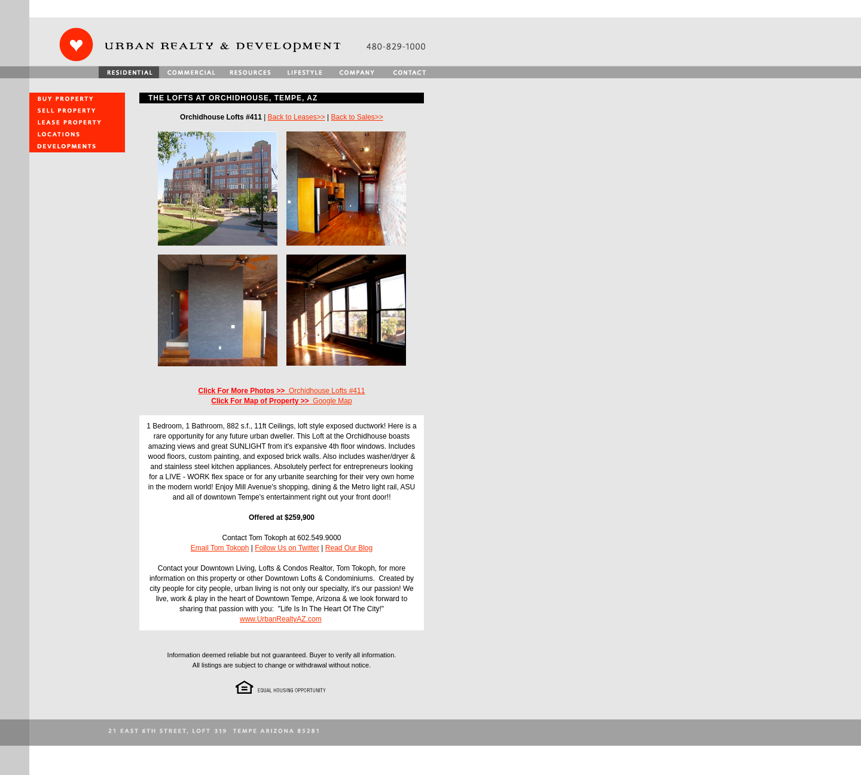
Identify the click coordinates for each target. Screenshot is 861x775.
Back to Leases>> (296, 117)
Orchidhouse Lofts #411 (282, 391)
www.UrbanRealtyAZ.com (281, 619)
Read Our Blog (349, 548)
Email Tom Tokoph (220, 548)
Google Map (281, 401)
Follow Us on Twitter (287, 548)
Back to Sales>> (357, 117)
